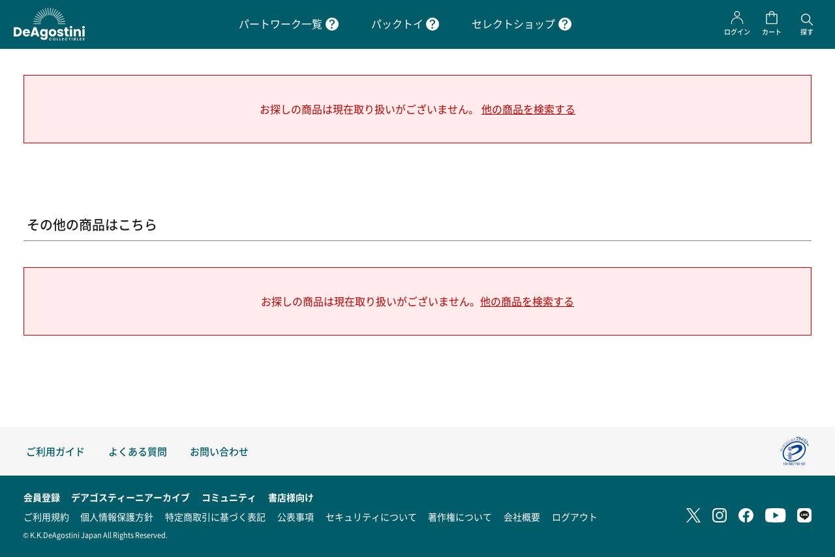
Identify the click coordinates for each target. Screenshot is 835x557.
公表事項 (295, 516)
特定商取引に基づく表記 (215, 516)
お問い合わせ (219, 451)
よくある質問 (137, 451)
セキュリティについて (371, 516)
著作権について (460, 516)
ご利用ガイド (55, 451)
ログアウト (575, 516)
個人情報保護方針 (116, 516)
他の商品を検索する (528, 109)
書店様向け (291, 497)
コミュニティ (229, 497)
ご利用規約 (46, 516)
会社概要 (522, 516)
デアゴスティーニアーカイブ (130, 497)
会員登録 (41, 497)
